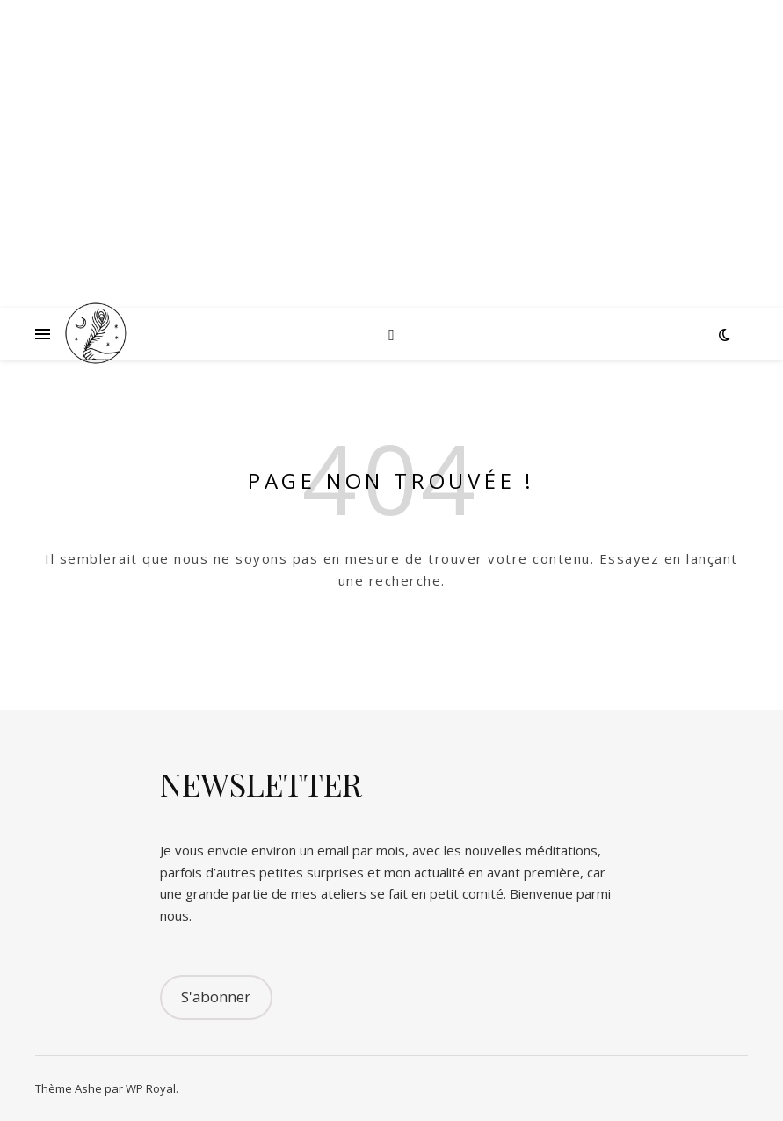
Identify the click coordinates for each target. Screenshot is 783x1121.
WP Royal (151, 1088)
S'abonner (215, 996)
